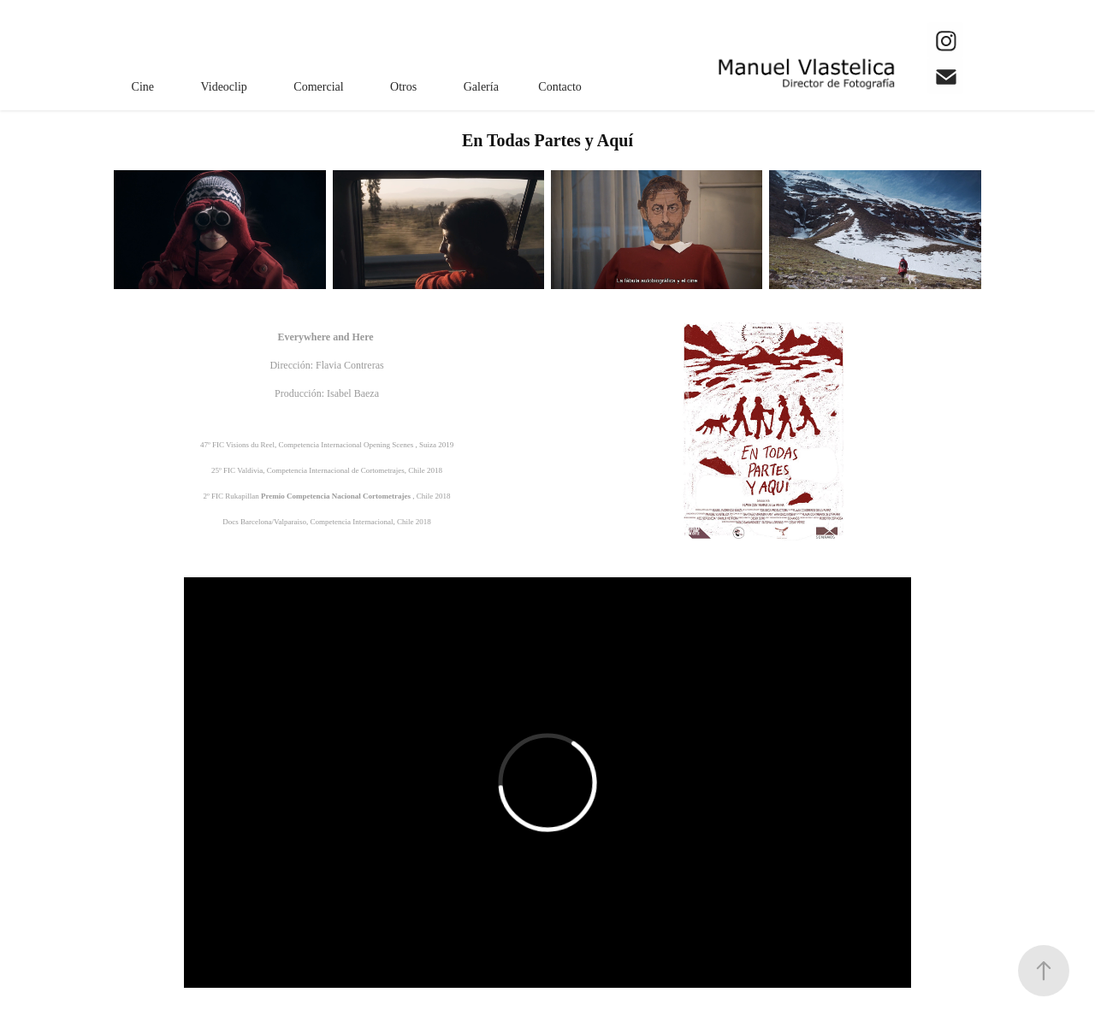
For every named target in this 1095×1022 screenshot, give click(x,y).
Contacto (560, 86)
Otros (403, 86)
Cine (143, 86)
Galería (481, 86)
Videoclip (224, 86)
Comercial (318, 86)
